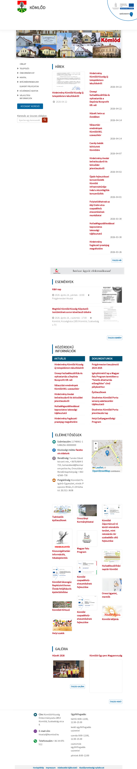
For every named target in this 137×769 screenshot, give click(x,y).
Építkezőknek (99, 392)
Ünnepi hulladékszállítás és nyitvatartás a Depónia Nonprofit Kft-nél (99, 98)
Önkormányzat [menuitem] (27, 73)
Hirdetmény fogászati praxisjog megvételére (99, 245)
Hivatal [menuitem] (23, 77)
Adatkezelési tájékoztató (67, 766)
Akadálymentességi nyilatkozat (91, 766)
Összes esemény (114, 338)
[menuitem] (31, 64)
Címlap (23, 64)
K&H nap (56, 289)
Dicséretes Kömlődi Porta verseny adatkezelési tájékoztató (105, 401)
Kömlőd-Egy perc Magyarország (105, 655)
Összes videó (115, 700)
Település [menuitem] (24, 68)
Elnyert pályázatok (29, 86)
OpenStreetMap (101, 471)
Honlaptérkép (38, 766)
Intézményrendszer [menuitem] (29, 82)
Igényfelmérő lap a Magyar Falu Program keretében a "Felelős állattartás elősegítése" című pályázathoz (105, 380)
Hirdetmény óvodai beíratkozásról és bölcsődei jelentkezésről (68, 397)
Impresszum (51, 766)
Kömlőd (32, 7)
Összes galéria (77, 685)
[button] (107, 453)
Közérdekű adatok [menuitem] (29, 90)
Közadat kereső (30, 106)
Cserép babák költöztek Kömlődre (96, 147)
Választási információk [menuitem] (26, 97)
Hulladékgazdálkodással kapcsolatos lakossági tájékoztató (66, 410)
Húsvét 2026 (58, 655)
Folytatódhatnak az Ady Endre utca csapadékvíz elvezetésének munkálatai (99, 208)
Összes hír (116, 260)
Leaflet (97, 467)
